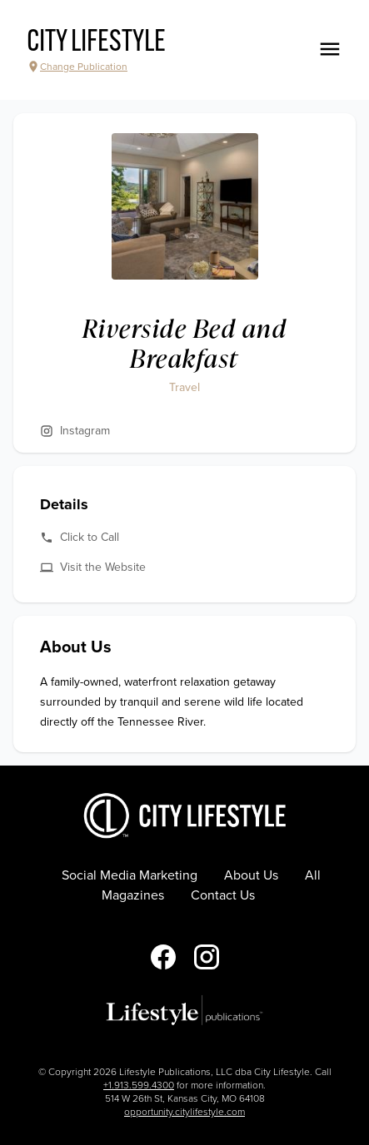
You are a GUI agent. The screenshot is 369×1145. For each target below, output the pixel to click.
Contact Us (223, 895)
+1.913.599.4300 (138, 1085)
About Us (251, 875)
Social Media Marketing (129, 875)
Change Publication (77, 66)
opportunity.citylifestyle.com (184, 1112)
